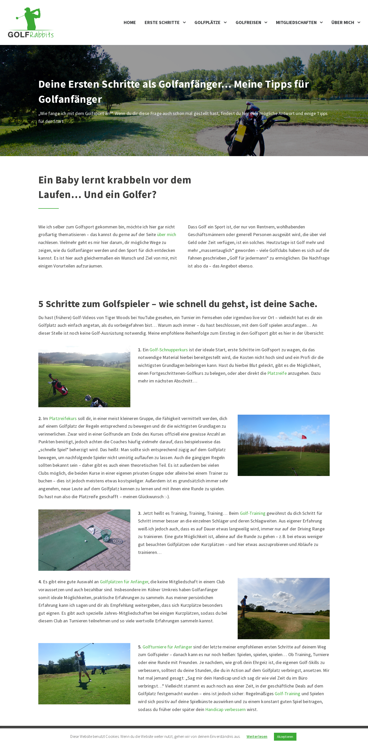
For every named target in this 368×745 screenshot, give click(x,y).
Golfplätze (207, 22)
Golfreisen (248, 22)
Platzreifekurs (63, 418)
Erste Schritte (162, 22)
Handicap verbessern (225, 709)
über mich (166, 234)
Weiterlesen (257, 736)
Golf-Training (253, 513)
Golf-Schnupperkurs (169, 350)
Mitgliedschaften (296, 22)
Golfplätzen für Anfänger (124, 582)
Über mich (342, 22)
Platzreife (277, 373)
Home (130, 22)
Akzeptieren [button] (285, 737)
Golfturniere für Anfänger (167, 647)
